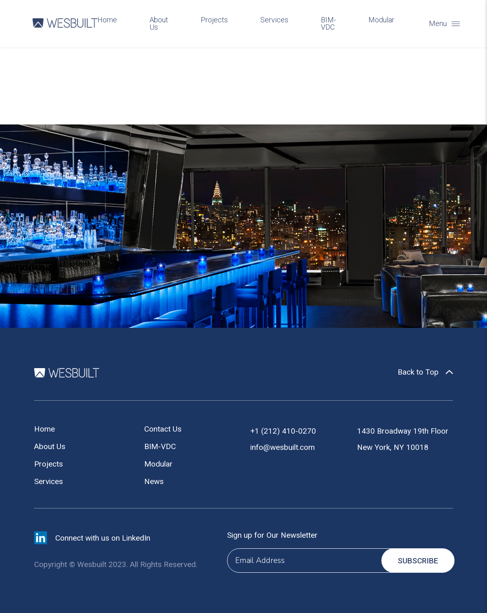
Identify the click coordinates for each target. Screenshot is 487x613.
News (154, 481)
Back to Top (418, 372)
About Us (158, 23)
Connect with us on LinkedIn (102, 538)
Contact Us (163, 429)
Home (107, 20)
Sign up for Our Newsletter (272, 535)
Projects (214, 20)
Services (274, 20)
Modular (381, 20)
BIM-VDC (328, 23)
